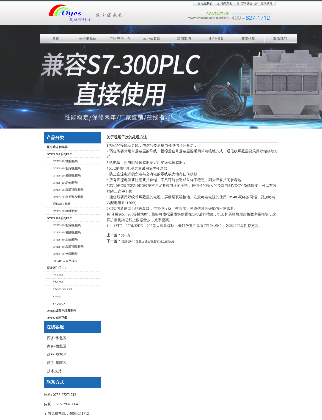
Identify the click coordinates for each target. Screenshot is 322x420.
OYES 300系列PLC (59, 218)
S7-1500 (58, 275)
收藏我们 (206, 3)
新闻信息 (248, 39)
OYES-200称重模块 (65, 211)
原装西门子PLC (57, 268)
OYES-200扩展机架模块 (68, 197)
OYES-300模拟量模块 (67, 232)
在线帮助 (226, 3)
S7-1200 (58, 282)
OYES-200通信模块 (65, 182)
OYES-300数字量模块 (67, 225)
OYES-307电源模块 (65, 253)
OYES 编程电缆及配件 (62, 310)
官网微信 (246, 3)
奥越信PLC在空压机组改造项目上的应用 (147, 241)
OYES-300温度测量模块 (68, 246)
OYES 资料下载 (57, 317)
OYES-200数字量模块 (67, 168)
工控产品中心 (120, 39)
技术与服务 (216, 38)
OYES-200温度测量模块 (68, 189)
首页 (55, 39)
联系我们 (280, 39)
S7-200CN (59, 303)
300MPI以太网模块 (65, 261)
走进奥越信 (87, 39)
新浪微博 (266, 3)
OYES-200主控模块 (65, 161)
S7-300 (57, 296)
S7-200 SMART (62, 289)
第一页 (125, 235)
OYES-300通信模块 (65, 239)
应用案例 (184, 39)
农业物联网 (151, 39)
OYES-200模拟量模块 (67, 175)
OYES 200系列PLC (59, 154)
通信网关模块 (62, 204)
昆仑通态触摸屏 (57, 147)
